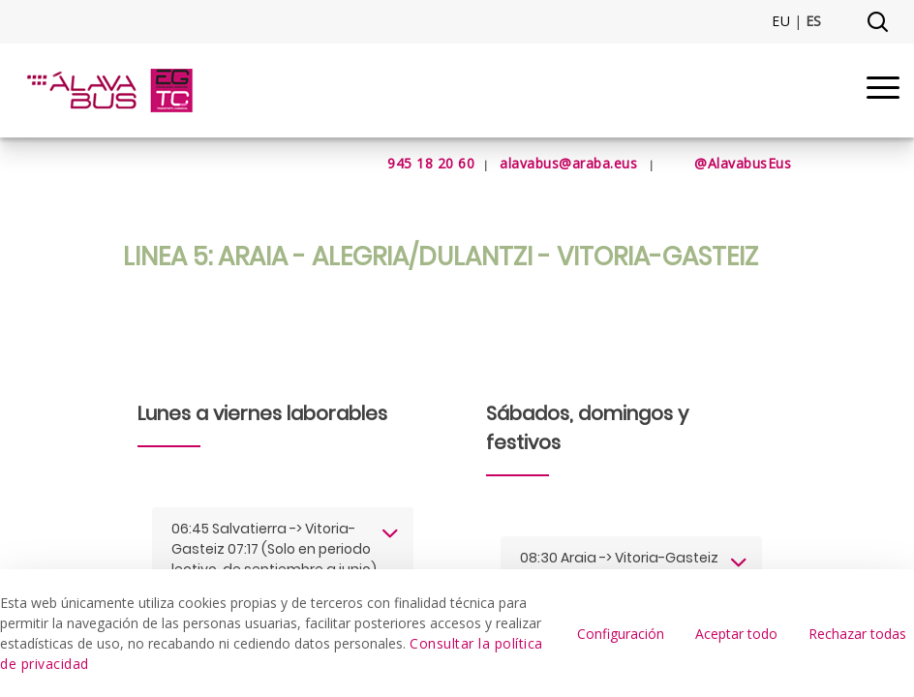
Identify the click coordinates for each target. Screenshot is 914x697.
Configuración (620, 633)
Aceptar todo (736, 633)
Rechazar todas (857, 633)
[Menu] (883, 90)
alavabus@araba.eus (568, 163)
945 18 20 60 (407, 163)
